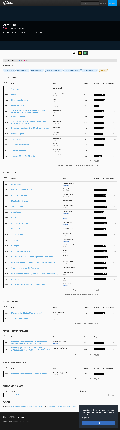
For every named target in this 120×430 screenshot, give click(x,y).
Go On (13, 218)
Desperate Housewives (20, 251)
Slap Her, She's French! (20, 150)
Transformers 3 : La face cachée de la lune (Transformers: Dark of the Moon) (28, 111)
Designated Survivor (19, 195)
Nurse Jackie (16, 229)
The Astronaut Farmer (20, 145)
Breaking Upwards (18, 117)
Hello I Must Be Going (19, 100)
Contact (28, 421)
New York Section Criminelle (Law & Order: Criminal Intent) (34, 262)
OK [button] (98, 423)
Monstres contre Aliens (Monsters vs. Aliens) (29, 374)
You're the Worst (18, 206)
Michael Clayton (17, 134)
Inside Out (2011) (18, 106)
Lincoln (14, 94)
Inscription (103, 3)
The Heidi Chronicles (19, 319)
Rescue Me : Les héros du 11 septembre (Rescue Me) (32, 257)
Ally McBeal (15, 279)
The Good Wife (17, 234)
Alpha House (16, 212)
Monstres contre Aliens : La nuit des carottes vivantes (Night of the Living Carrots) (29, 342)
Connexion (112, 3)
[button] (111, 395)
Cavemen (15, 240)
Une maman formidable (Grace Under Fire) (28, 285)
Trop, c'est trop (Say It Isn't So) (23, 156)
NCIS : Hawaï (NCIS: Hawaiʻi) (22, 190)
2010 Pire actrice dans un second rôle (26, 406)
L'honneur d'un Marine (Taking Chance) (26, 313)
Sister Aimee (16, 89)
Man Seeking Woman (19, 201)
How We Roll (16, 184)
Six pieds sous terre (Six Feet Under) (25, 268)
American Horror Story (20, 223)
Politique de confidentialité (10, 421)
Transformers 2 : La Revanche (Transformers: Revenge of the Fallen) (29, 122)
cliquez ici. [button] (86, 418)
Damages (15, 246)
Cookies (22, 421)
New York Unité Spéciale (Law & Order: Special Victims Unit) (34, 273)
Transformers (17, 139)
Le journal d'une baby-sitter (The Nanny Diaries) (30, 128)
